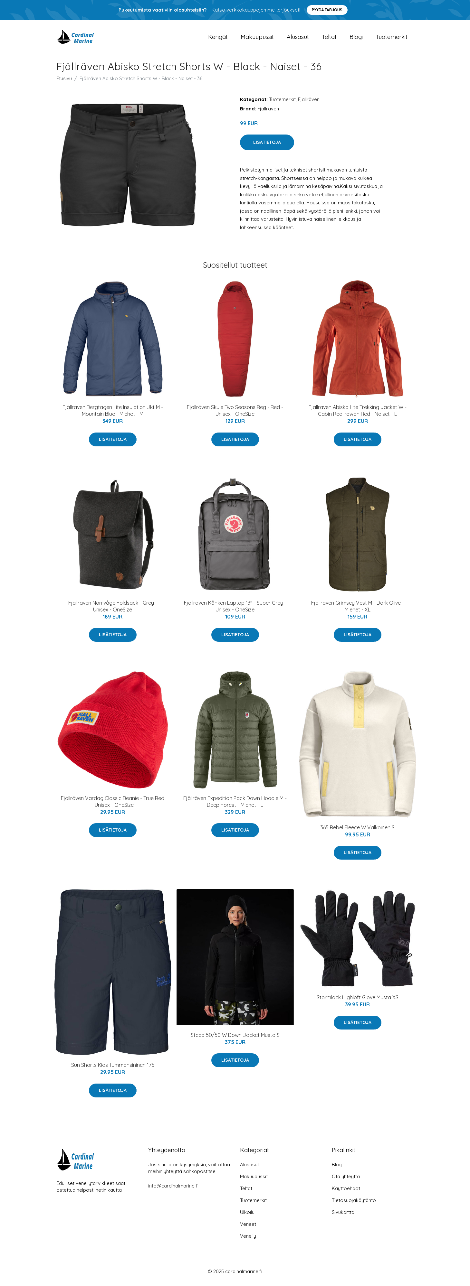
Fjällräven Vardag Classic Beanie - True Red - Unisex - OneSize (112, 804)
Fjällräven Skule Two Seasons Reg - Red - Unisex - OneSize (235, 414)
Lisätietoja (267, 146)
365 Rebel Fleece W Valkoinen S (358, 830)
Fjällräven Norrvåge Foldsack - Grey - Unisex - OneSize (112, 609)
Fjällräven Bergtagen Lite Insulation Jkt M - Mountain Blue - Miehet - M (112, 414)
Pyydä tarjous (327, 9)
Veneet (248, 1228)
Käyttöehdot (346, 1192)
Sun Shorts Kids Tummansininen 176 (112, 1068)
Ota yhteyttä (346, 1180)
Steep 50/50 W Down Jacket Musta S (235, 1038)
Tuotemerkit (392, 38)
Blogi (356, 38)
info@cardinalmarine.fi (173, 1189)
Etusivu (64, 82)
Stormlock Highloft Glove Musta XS (357, 1001)
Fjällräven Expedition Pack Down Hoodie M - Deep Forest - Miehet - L (235, 804)
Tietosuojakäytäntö (354, 1204)
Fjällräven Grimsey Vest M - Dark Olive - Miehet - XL (357, 609)
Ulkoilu (247, 1216)
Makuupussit (257, 38)
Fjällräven (309, 102)
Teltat (329, 38)
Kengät (218, 38)
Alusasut (298, 38)
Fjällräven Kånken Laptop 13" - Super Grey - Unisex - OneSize (235, 609)
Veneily (248, 1239)
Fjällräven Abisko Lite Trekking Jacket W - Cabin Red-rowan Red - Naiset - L (358, 414)
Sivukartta (343, 1216)
